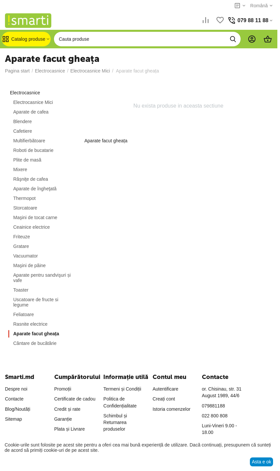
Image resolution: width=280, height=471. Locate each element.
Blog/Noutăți (17, 409)
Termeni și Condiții (122, 389)
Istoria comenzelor (171, 409)
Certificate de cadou (75, 398)
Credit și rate (67, 409)
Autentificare (165, 389)
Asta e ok (261, 461)
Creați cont (164, 398)
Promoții (62, 389)
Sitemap (13, 419)
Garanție (63, 419)
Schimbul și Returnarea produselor (115, 422)
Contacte (14, 398)
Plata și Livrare (69, 429)
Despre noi (16, 389)
